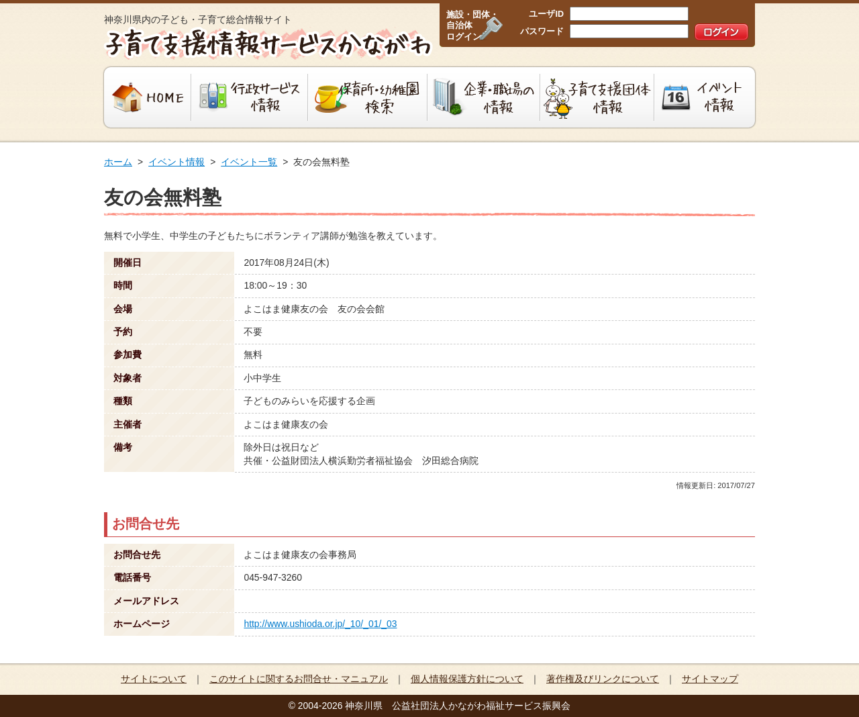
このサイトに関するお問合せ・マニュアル (298, 678)
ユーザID (546, 14)
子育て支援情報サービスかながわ (267, 43)
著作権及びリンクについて (602, 678)
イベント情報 (706, 97)
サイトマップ (710, 678)
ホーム (118, 161)
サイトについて (154, 678)
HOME (146, 97)
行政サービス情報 (249, 97)
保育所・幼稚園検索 (367, 97)
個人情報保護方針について (467, 678)
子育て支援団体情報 (597, 97)
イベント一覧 (249, 161)
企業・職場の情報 (483, 97)
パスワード (542, 31)
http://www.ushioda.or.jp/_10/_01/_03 (320, 623)
